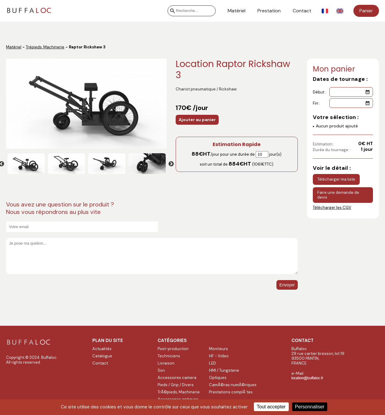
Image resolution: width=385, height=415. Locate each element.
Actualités (102, 348)
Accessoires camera (177, 377)
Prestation (269, 11)
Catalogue (102, 356)
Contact (302, 11)
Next (171, 164)
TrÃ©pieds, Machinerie (179, 392)
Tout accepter (271, 406)
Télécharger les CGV (332, 207)
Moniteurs (218, 348)
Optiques (217, 377)
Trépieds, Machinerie (45, 47)
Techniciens (169, 356)
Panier (366, 11)
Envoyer (287, 284)
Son (161, 370)
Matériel (236, 11)
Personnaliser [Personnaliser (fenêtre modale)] (310, 406)
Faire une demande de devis (338, 195)
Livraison (166, 363)
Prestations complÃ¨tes (231, 392)
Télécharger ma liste (336, 179)
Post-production (173, 348)
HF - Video (219, 356)
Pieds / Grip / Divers (176, 384)
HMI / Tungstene (224, 370)
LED (212, 363)
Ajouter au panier (197, 119)
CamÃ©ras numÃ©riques (233, 384)
